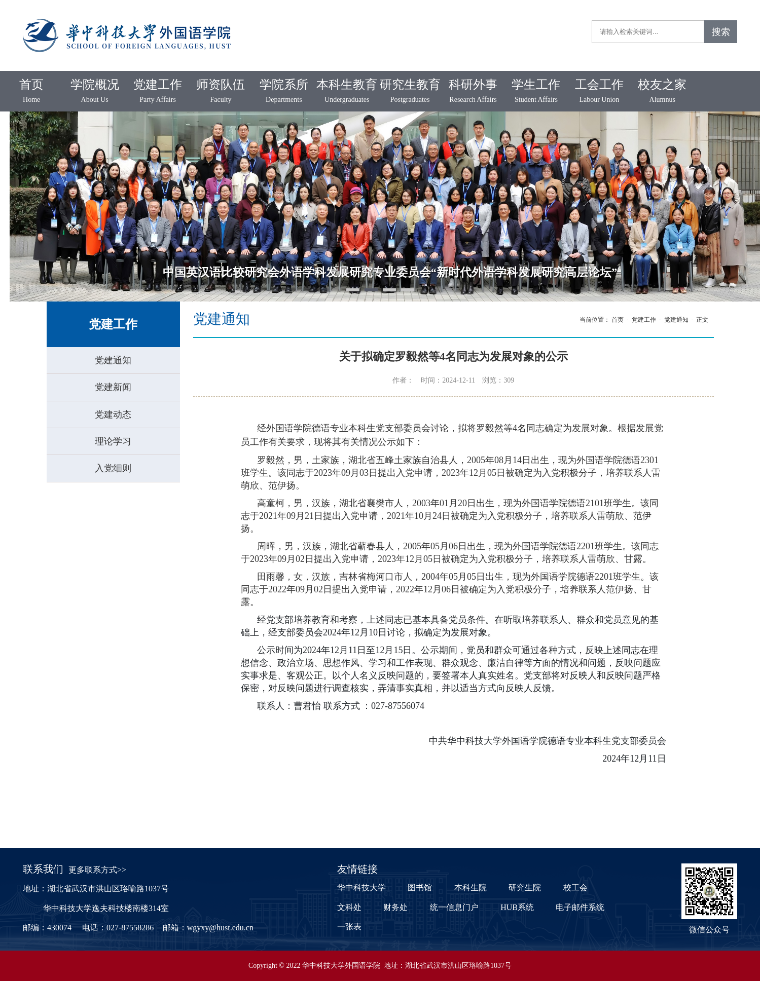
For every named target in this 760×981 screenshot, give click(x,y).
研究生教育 (409, 92)
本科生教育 (346, 92)
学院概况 (94, 92)
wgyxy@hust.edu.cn (220, 927)
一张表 (349, 926)
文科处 (349, 907)
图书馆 (420, 887)
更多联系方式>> (97, 869)
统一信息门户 (454, 907)
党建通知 (113, 360)
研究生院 (525, 887)
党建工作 (157, 92)
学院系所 (283, 92)
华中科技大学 (361, 887)
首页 (31, 92)
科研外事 (473, 92)
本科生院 (470, 887)
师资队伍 (220, 92)
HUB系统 (517, 907)
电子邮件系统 (580, 907)
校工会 (575, 887)
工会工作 (599, 92)
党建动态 (113, 414)
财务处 (395, 907)
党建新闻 (113, 387)
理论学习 (113, 441)
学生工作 (535, 92)
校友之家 (662, 92)
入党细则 (113, 468)
